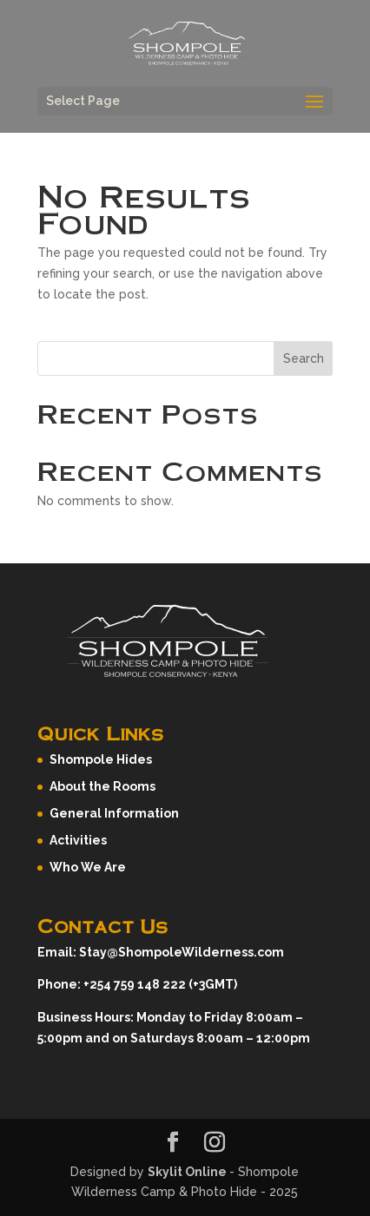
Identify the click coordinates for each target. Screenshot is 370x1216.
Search (303, 358)
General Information (114, 813)
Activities (78, 840)
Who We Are (88, 867)
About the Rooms (102, 786)
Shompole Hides (101, 759)
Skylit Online (188, 1172)
